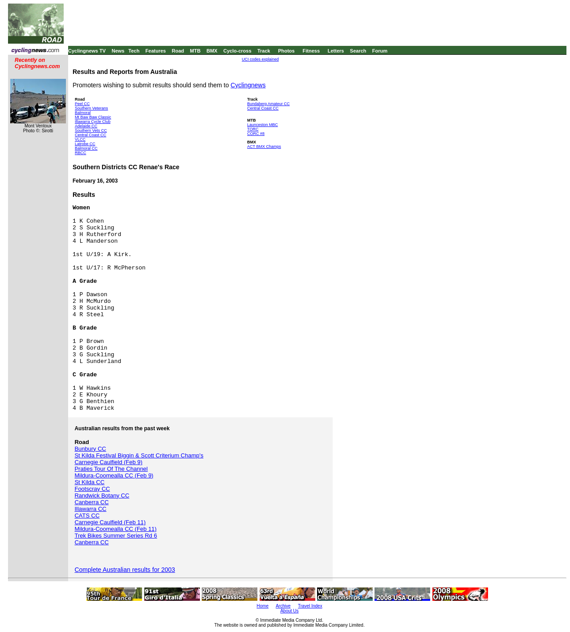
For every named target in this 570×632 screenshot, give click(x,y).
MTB (195, 50)
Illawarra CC (90, 509)
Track (263, 50)
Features (156, 50)
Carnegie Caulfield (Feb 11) (110, 522)
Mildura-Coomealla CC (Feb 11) (115, 529)
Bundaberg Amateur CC (268, 104)
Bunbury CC (90, 448)
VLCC (80, 139)
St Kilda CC (89, 482)
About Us (289, 610)
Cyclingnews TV (87, 50)
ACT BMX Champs (264, 146)
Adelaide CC (86, 126)
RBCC (80, 153)
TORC (252, 129)
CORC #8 (256, 133)
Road (178, 50)
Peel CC (82, 104)
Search (358, 50)
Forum (379, 50)
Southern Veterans (91, 108)
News (118, 50)
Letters (336, 50)
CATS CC (86, 515)
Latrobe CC (85, 144)
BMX (212, 50)
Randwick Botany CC (101, 495)
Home (262, 605)
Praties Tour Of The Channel (110, 468)
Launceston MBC (262, 124)
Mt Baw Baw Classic (93, 117)
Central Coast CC (90, 135)
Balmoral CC (86, 148)
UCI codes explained (260, 59)
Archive (283, 605)
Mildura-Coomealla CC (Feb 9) (113, 475)
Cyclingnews (248, 85)
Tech (133, 50)
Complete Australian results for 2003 (124, 569)
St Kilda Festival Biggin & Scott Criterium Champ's (138, 455)
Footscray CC (92, 488)
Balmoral (83, 112)
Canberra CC (91, 502)
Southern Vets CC (91, 130)
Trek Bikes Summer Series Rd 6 (115, 535)
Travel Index (310, 605)
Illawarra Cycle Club (92, 121)
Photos (286, 50)
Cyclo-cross (238, 50)
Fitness (311, 50)
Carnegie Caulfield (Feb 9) (108, 462)
